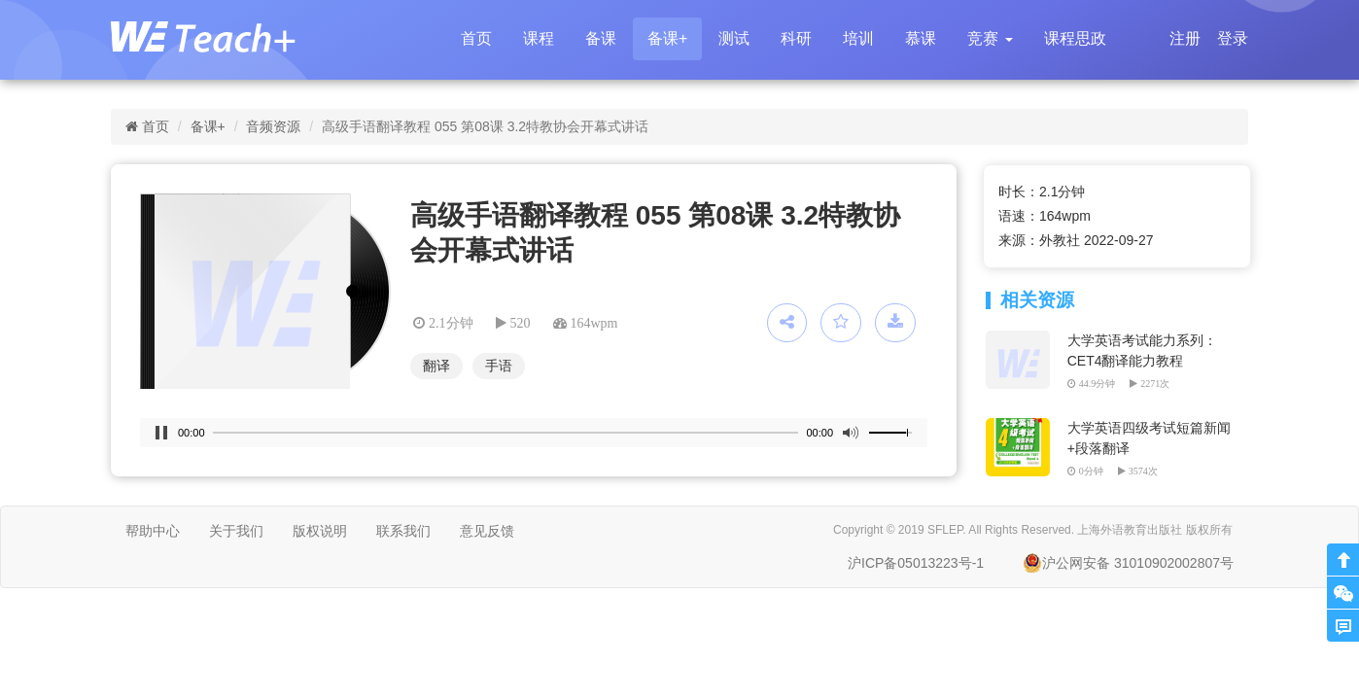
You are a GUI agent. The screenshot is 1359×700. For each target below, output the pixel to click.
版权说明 (320, 531)
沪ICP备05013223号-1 (916, 563)
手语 (498, 365)
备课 (600, 38)
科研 (796, 38)
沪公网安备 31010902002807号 (1128, 563)
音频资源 (273, 126)
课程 (538, 38)
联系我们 (403, 531)
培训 (858, 38)
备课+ (667, 38)
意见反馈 (487, 531)
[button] (990, 39)
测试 (733, 38)
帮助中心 (152, 531)
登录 (1232, 38)
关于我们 (236, 531)
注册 (1185, 38)
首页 (476, 38)
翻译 (436, 365)
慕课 (920, 38)
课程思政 (1075, 38)
